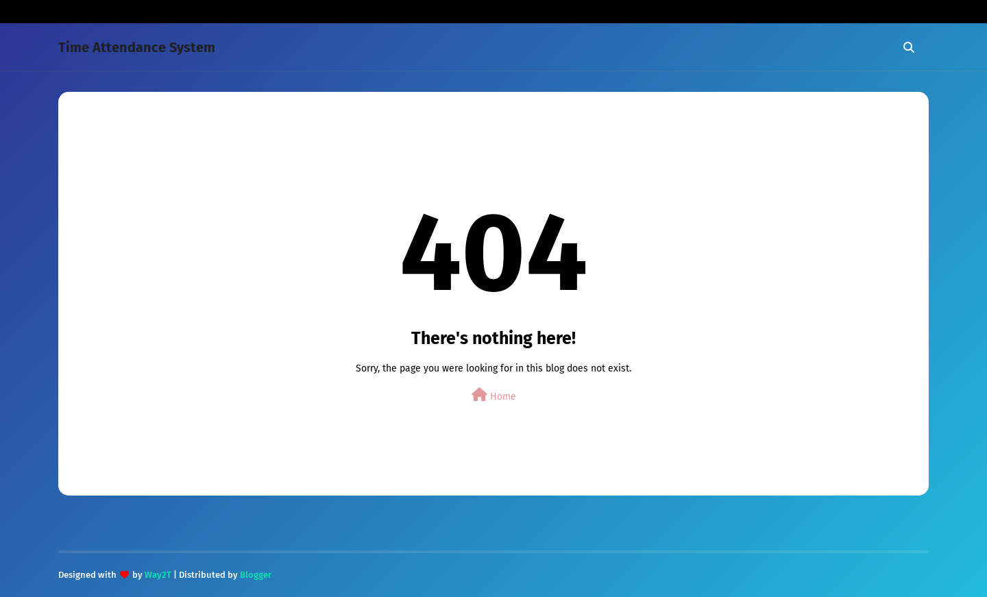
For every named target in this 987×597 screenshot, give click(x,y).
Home (494, 395)
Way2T (158, 575)
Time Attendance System (136, 47)
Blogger (255, 575)
